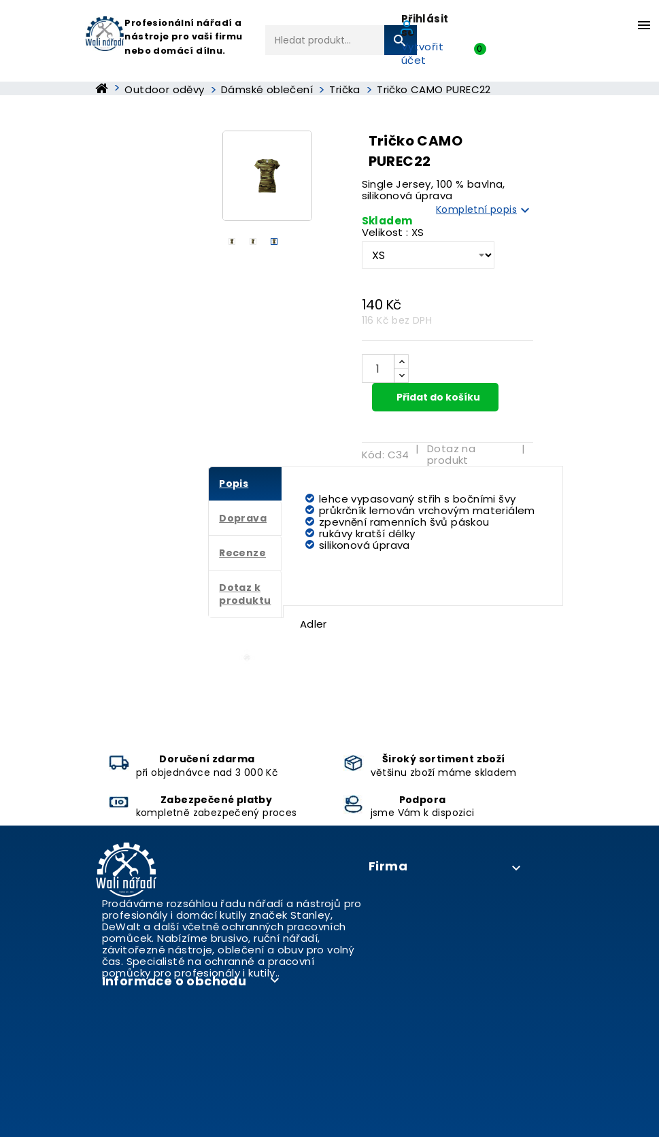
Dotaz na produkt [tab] (451, 454)
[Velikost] (428, 255)
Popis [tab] (233, 483)
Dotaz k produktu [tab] (245, 594)
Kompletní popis (484, 210)
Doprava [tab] (243, 518)
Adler (313, 624)
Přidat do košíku (437, 397)
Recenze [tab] (242, 553)
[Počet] (378, 368)
